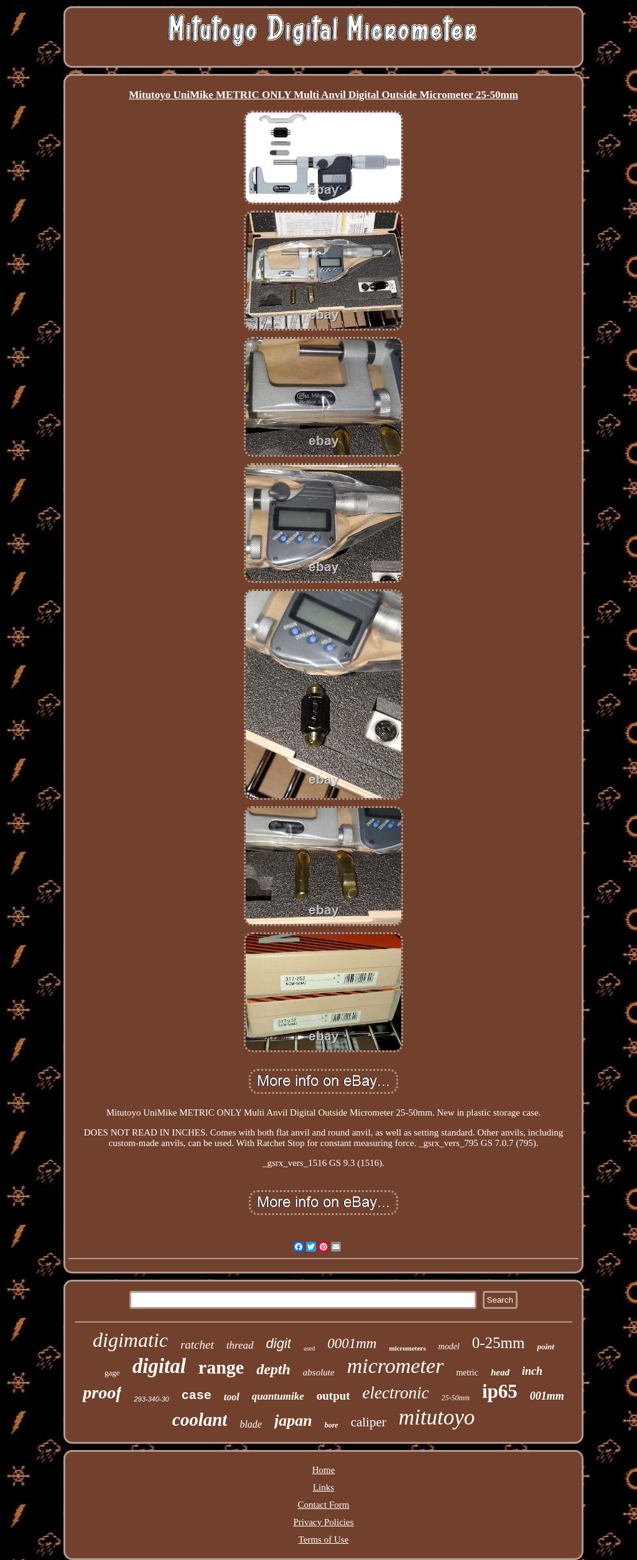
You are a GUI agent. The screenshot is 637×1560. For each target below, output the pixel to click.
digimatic (130, 1340)
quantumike (278, 1396)
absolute (319, 1372)
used (309, 1348)
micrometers (407, 1348)
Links (323, 1487)
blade (250, 1424)
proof (102, 1392)
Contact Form (324, 1505)
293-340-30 (151, 1399)
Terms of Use (324, 1539)
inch (532, 1371)
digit (278, 1343)
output (333, 1395)
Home (323, 1470)
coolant (200, 1419)
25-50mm (456, 1397)
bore (331, 1425)
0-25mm (498, 1342)
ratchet (197, 1344)
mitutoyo (437, 1417)
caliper (368, 1422)
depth (273, 1369)
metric (467, 1372)
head (500, 1372)
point (545, 1346)
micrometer (395, 1365)
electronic (396, 1392)
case (197, 1395)
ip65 (500, 1391)
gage (112, 1372)
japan (293, 1420)
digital (159, 1366)
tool (231, 1397)
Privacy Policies (323, 1522)
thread (240, 1345)
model (449, 1346)
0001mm (351, 1343)
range (221, 1367)
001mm (547, 1396)
